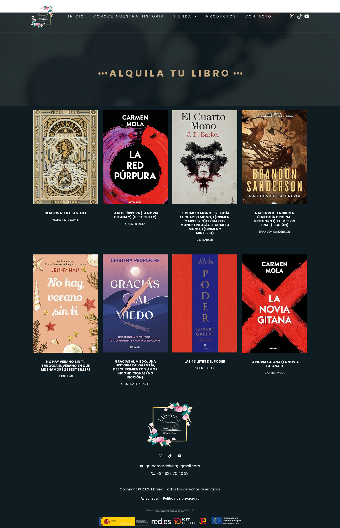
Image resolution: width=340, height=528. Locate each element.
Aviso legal (150, 498)
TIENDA (185, 16)
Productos (221, 16)
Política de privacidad (181, 498)
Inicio (76, 16)
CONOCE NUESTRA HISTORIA (128, 16)
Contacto (258, 16)
